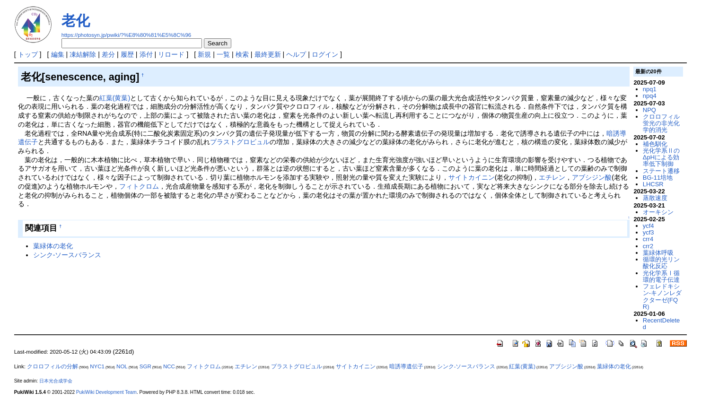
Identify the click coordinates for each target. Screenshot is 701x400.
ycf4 (648, 225)
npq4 (650, 95)
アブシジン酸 (592, 177)
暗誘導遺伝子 (406, 366)
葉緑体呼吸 (658, 252)
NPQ (649, 109)
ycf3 (648, 232)
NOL (122, 366)
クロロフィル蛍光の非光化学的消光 (661, 123)
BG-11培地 (658, 177)
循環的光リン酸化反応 (661, 263)
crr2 (648, 246)
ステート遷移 (661, 170)
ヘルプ (296, 54)
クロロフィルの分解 (52, 366)
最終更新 (267, 54)
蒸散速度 (655, 197)
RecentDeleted (661, 323)
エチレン (552, 177)
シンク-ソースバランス (67, 255)
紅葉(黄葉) (115, 98)
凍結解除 (83, 54)
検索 (242, 54)
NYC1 (97, 366)
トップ (28, 54)
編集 (57, 54)
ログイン (325, 54)
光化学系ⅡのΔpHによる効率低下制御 (661, 157)
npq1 (650, 89)
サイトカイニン (471, 177)
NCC (169, 366)
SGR (145, 366)
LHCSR (653, 184)
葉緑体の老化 (53, 246)
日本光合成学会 (55, 380)
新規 (204, 54)
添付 (146, 54)
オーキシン (658, 212)
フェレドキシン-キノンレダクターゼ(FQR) (662, 296)
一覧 (223, 54)
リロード (171, 54)
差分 (108, 54)
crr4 (648, 239)
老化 (75, 20)
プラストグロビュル (240, 142)
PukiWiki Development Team (106, 392)
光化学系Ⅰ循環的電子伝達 (661, 276)
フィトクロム (139, 186)
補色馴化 (655, 144)
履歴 (127, 54)
